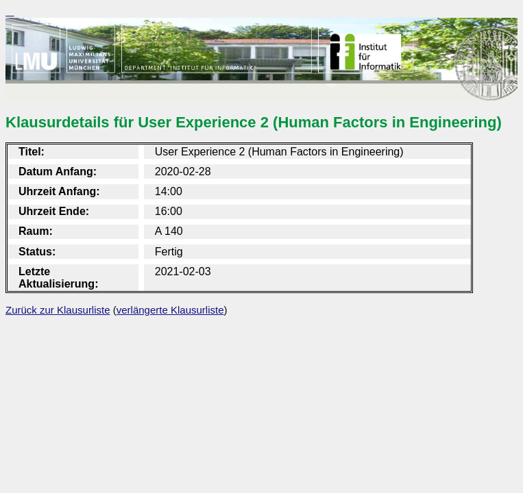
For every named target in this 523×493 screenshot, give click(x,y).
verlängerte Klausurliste (170, 310)
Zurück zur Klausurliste (57, 310)
